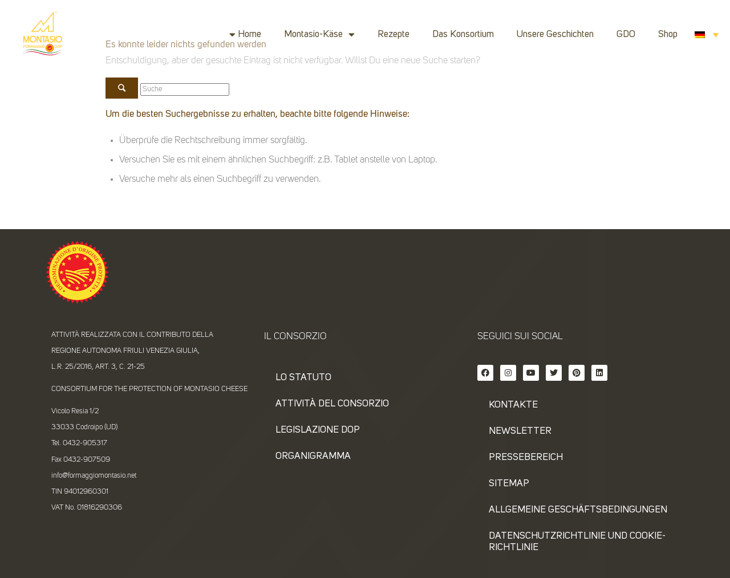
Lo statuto (303, 377)
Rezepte (393, 34)
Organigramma (313, 456)
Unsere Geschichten (555, 34)
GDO (626, 34)
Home (249, 34)
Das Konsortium (463, 34)
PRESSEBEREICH (526, 457)
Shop (668, 34)
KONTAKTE (513, 405)
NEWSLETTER (520, 431)
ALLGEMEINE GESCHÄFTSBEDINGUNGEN (578, 510)
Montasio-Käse (319, 34)
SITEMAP (509, 484)
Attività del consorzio (332, 404)
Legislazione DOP (317, 430)
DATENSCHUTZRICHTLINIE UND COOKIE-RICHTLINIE (577, 541)
